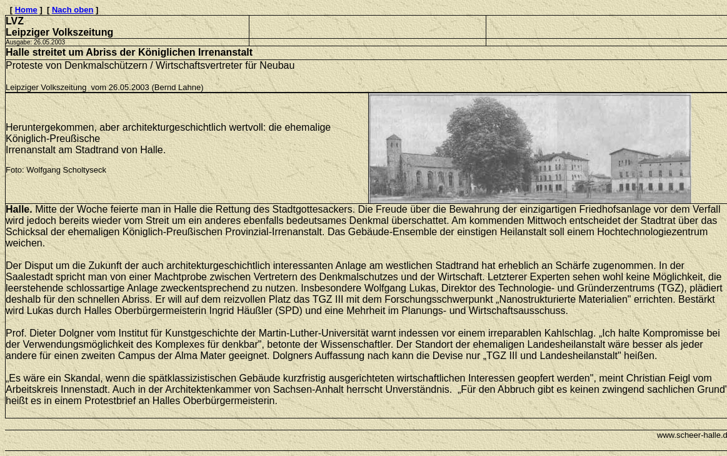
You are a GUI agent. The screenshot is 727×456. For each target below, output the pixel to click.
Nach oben (72, 9)
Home (26, 9)
